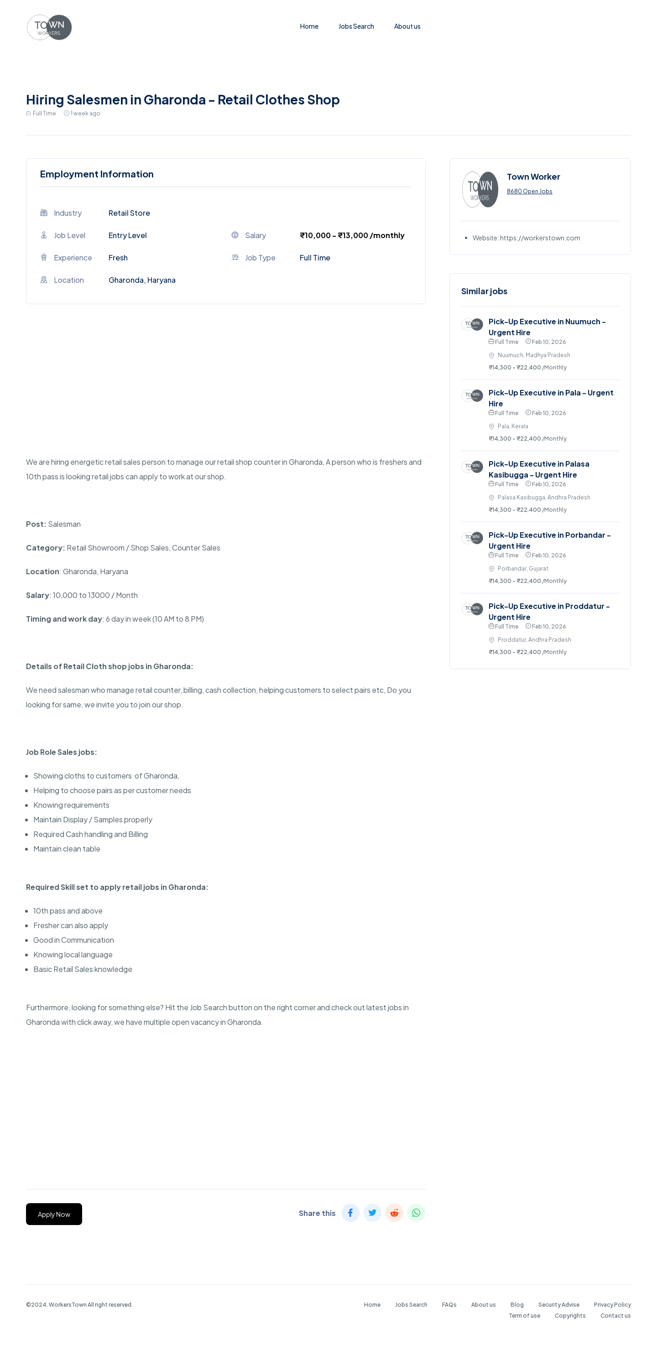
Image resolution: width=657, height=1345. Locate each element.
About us (407, 26)
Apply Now (54, 1214)
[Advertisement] (226, 391)
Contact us (615, 1315)
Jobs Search (356, 26)
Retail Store (129, 213)
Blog (517, 1304)
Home (309, 26)
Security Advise (558, 1304)
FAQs (449, 1304)
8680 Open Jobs (530, 191)
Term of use (524, 1315)
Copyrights (570, 1315)
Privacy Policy (612, 1304)
